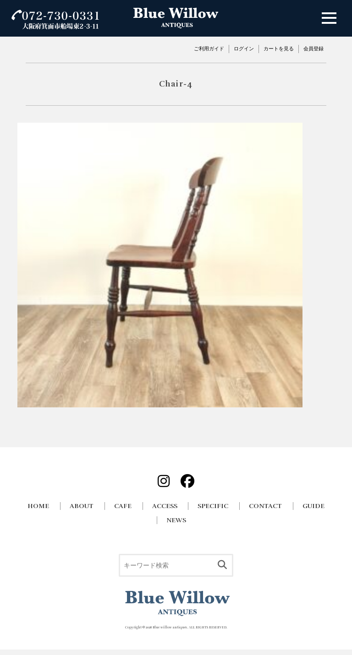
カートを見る (279, 48)
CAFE (123, 506)
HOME (38, 506)
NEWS (176, 520)
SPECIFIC (213, 506)
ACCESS (164, 506)
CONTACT (265, 506)
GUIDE (313, 506)
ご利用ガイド (209, 48)
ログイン (244, 48)
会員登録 (313, 48)
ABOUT (82, 506)
